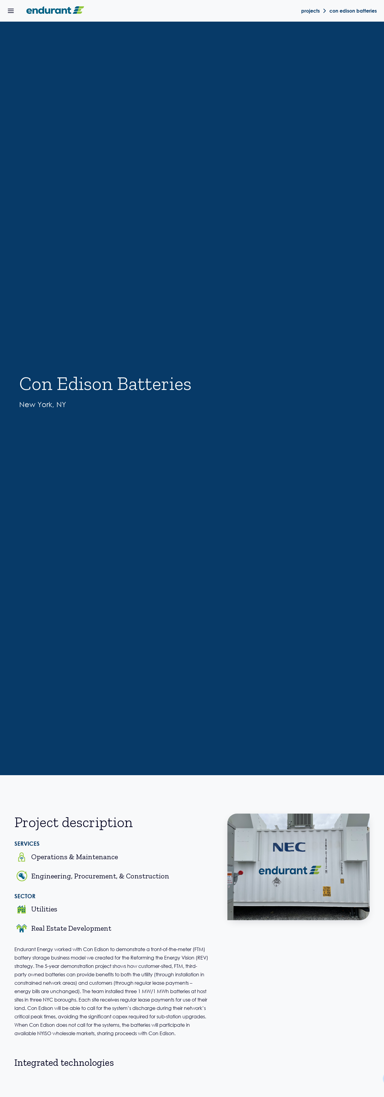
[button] (11, 11)
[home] (54, 11)
